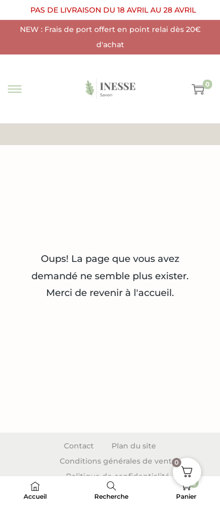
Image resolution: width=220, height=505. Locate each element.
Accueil (86, 134)
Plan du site (134, 446)
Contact (79, 446)
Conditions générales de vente (118, 461)
